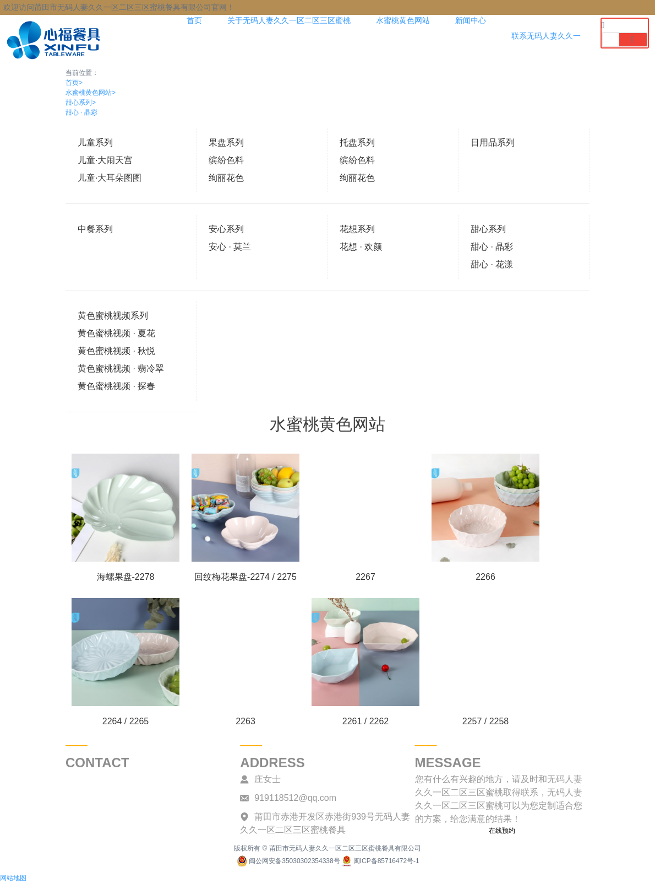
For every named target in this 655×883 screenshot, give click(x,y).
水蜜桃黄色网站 (91, 92)
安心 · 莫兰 (230, 246)
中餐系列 (95, 229)
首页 (74, 83)
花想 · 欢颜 (361, 246)
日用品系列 (493, 142)
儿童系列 (95, 142)
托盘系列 (357, 142)
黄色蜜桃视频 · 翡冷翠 (121, 368)
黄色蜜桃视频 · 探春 (116, 386)
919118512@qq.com (295, 798)
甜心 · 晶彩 (81, 112)
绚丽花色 (226, 177)
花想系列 (357, 229)
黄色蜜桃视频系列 (113, 315)
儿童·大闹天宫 (105, 160)
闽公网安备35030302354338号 (288, 861)
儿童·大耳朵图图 (109, 177)
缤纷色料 (226, 160)
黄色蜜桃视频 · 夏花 (116, 333)
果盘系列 (226, 142)
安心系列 (226, 229)
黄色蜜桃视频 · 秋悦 (116, 351)
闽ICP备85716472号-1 (379, 861)
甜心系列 (81, 102)
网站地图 (13, 878)
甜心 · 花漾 (492, 264)
